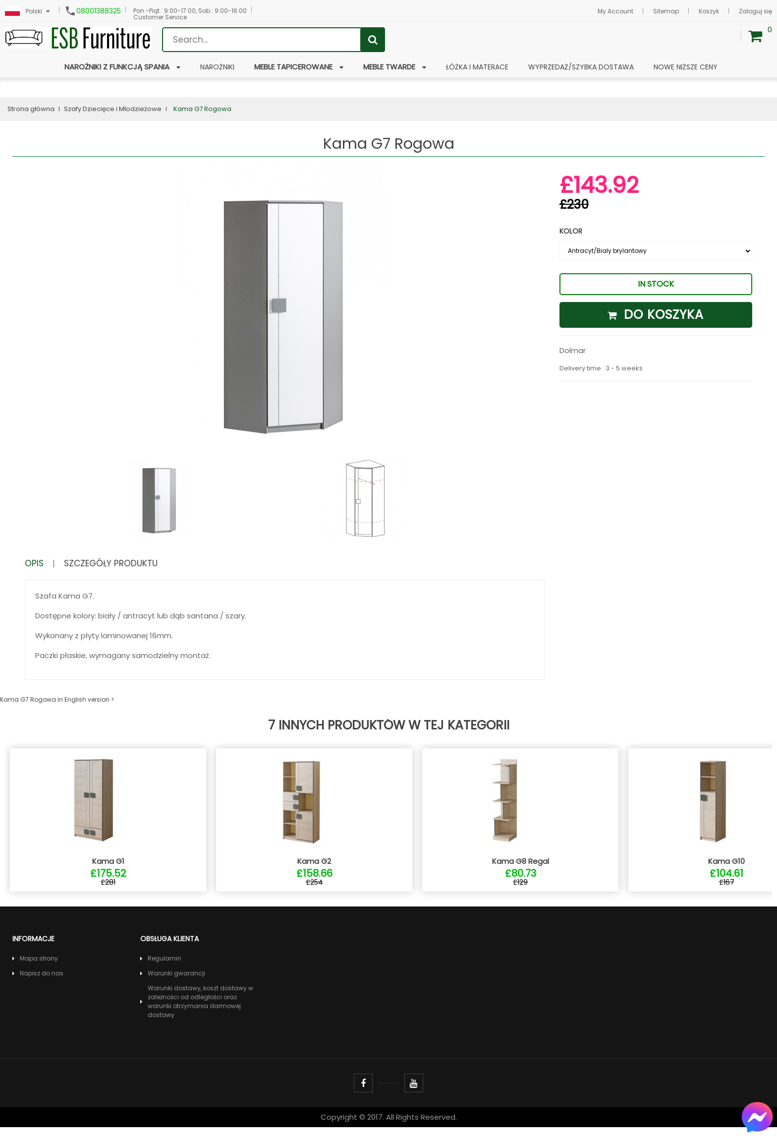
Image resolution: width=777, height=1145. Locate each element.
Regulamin (164, 976)
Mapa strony (39, 976)
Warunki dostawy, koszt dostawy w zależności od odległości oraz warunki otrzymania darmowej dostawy (200, 1019)
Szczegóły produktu (122, 563)
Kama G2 (314, 879)
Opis (36, 563)
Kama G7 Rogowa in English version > (57, 699)
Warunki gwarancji (176, 991)
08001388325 (98, 11)
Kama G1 (108, 879)
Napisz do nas (41, 991)
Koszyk (709, 11)
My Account (615, 11)
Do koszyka (656, 314)
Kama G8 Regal (520, 879)
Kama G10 (726, 879)
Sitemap (666, 11)
